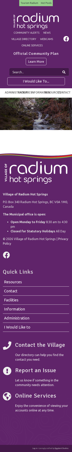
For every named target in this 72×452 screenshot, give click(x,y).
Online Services (32, 45)
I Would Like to (17, 327)
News (47, 32)
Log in (34, 448)
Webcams (46, 39)
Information (37, 92)
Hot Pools (46, 3)
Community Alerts (27, 32)
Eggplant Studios (62, 448)
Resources (50, 92)
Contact (63, 92)
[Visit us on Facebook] (66, 40)
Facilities (23, 92)
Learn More (36, 61)
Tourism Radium (29, 3)
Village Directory (23, 39)
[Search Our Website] (64, 72)
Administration (10, 92)
